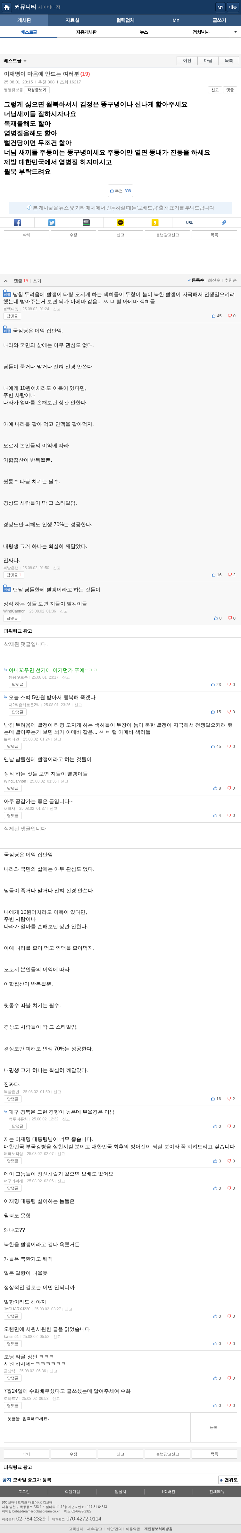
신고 (215, 90)
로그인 (24, 1491)
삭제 (26, 235)
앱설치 (120, 1491)
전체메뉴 (217, 1491)
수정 (73, 235)
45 (219, 315)
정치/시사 (201, 32)
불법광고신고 (167, 235)
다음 (208, 60)
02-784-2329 (31, 1518)
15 (218, 711)
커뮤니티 (25, 7)
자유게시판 (86, 32)
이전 (187, 60)
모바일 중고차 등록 (32, 1479)
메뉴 (233, 7)
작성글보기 (36, 90)
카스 (155, 223)
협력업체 (125, 20)
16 (219, 574)
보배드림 (7, 7)
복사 (189, 223)
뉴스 (144, 32)
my (220, 7)
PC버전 (168, 1491)
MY (175, 20)
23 (218, 684)
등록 (214, 1427)
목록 (229, 60)
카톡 (120, 223)
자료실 (72, 20)
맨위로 (229, 1480)
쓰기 (37, 280)
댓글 (230, 90)
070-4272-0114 (83, 1518)
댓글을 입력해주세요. (97, 1427)
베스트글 (29, 32)
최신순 (214, 280)
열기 (235, 32)
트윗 (51, 223)
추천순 (230, 280)
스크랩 (224, 223)
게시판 (24, 20)
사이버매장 (49, 7)
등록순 (198, 280)
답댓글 (12, 316)
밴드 (86, 223)
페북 (17, 223)
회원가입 (72, 1491)
